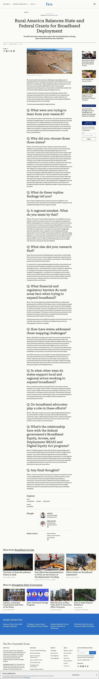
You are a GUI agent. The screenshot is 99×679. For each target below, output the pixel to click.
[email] (48, 526)
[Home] (16, 644)
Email (83, 132)
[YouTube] (88, 666)
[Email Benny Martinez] (48, 539)
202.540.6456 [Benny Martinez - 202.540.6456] (51, 537)
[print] (14, 51)
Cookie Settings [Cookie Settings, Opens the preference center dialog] (75, 674)
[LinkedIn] (83, 666)
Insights (53, 647)
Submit (89, 139)
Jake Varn (50, 513)
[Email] (89, 135)
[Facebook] (78, 666)
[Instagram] (81, 666)
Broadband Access (24, 549)
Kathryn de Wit (51, 520)
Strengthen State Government (27, 585)
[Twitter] (85, 666)
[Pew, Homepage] (49, 4)
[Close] (96, 675)
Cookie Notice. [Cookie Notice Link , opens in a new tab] (27, 677)
